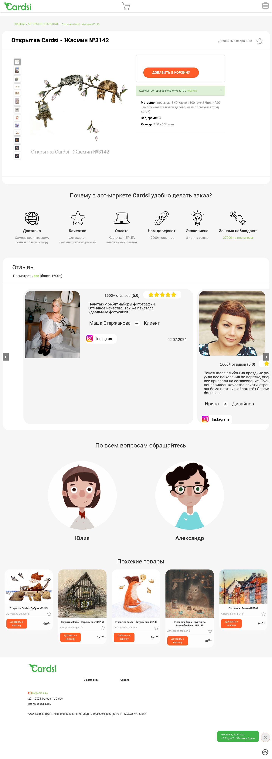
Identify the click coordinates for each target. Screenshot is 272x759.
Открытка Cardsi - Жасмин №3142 (81, 24)
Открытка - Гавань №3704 (243, 608)
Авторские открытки (43, 23)
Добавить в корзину (16, 623)
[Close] (221, 90)
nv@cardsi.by (38, 692)
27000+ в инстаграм (238, 237)
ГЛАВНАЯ (20, 23)
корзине (192, 90)
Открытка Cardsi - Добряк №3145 (29, 608)
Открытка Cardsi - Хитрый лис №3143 (136, 621)
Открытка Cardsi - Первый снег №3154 (82, 621)
